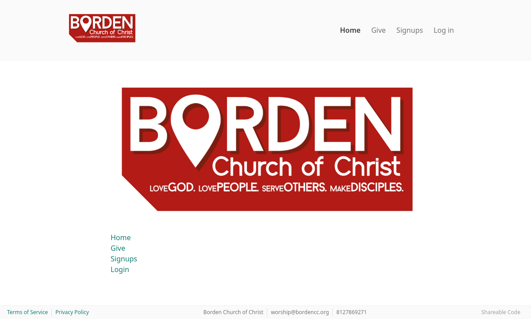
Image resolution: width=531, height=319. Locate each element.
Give (378, 30)
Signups (409, 30)
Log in (444, 30)
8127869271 (351, 312)
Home (350, 30)
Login (120, 269)
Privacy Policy (72, 312)
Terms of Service (27, 312)
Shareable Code (500, 312)
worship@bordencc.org (300, 312)
